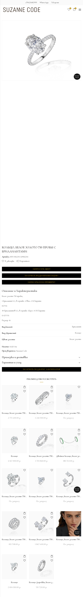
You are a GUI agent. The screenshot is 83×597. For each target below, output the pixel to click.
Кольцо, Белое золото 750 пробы (14, 413)
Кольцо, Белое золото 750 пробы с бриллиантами (41, 413)
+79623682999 (31, 2)
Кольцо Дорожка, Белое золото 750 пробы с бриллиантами (41, 582)
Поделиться (24, 261)
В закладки (9, 261)
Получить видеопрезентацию (41, 275)
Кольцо (14, 456)
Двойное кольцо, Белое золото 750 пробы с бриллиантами (68, 456)
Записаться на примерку (41, 282)
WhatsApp (44, 2)
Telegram (55, 2)
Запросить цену (41, 269)
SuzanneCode (21, 351)
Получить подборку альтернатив (41, 369)
